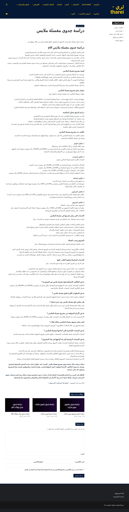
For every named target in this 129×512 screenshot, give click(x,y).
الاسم (82, 454)
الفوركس (36, 4)
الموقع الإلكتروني (38, 462)
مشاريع (96, 14)
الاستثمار (76, 4)
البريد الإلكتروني (79, 462)
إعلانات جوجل (118, 27)
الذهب (67, 4)
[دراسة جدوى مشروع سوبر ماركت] (72, 405)
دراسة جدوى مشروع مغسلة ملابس (60, 364)
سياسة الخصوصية (118, 496)
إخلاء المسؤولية (119, 493)
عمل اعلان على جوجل (116, 34)
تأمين (73, 14)
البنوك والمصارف (23, 4)
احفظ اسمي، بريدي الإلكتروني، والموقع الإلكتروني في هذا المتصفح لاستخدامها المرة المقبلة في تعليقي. (53, 469)
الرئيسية (96, 4)
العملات (59, 4)
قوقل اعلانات (119, 40)
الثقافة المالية (86, 4)
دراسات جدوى (80, 26)
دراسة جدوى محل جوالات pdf (20, 414)
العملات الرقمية (48, 4)
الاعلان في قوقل (118, 37)
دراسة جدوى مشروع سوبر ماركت (74, 414)
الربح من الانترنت (84, 14)
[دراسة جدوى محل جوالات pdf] (17, 405)
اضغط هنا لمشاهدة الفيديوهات (58, 383)
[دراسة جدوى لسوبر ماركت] (45, 405)
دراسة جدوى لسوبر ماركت (49, 414)
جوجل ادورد (119, 31)
